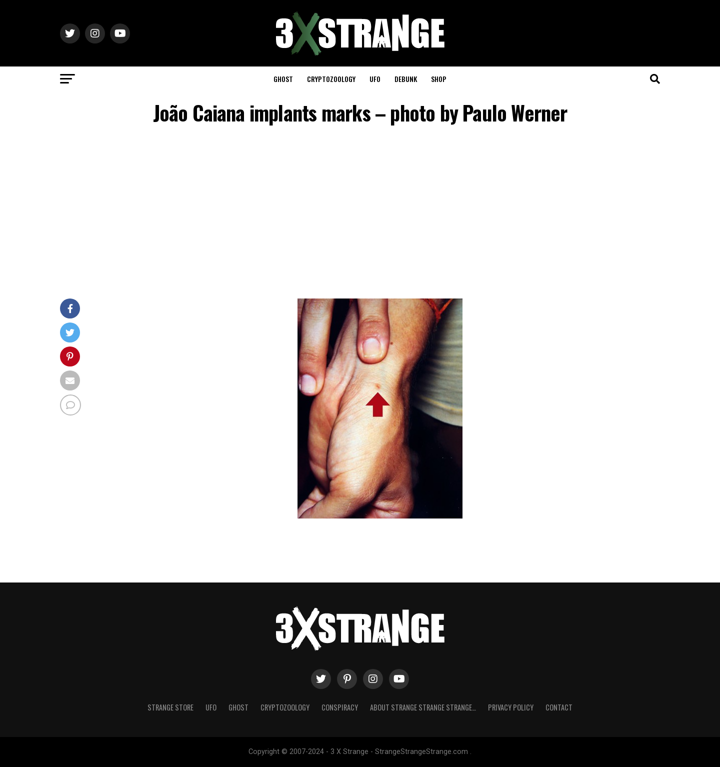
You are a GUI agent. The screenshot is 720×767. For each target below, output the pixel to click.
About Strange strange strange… (423, 707)
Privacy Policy (511, 707)
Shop (438, 79)
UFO (375, 79)
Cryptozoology (331, 79)
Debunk (405, 79)
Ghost (283, 79)
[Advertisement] (360, 214)
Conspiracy (340, 707)
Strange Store (171, 707)
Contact (559, 707)
